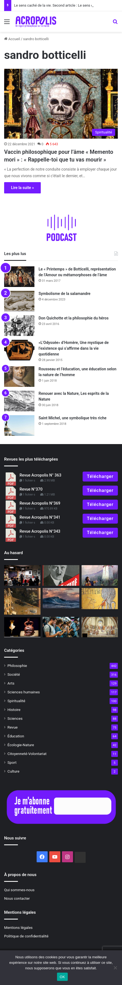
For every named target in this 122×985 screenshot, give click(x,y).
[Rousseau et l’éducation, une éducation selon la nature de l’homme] (19, 376)
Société (13, 674)
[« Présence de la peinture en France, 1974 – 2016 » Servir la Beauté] (22, 601)
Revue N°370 (31, 489)
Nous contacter (17, 898)
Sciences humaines (23, 692)
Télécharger (100, 476)
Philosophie (17, 665)
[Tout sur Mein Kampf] (61, 575)
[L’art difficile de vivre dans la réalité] (61, 627)
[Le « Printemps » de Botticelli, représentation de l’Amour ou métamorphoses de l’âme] (19, 276)
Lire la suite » (22, 187)
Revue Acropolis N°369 (40, 503)
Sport (12, 762)
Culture (13, 771)
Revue (12, 727)
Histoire (13, 709)
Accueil (12, 39)
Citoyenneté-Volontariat (27, 753)
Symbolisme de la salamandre (64, 293)
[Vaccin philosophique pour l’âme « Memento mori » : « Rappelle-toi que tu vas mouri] (61, 104)
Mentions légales (18, 927)
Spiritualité (16, 701)
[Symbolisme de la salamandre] (19, 301)
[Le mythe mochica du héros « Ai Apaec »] (22, 627)
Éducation (15, 736)
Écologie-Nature (20, 745)
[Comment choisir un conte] (100, 575)
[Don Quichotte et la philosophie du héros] (19, 325)
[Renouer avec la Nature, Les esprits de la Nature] (19, 401)
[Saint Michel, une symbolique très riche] (19, 425)
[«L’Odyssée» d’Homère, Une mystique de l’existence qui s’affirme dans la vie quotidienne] (19, 350)
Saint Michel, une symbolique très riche (73, 418)
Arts (10, 683)
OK (62, 977)
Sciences (15, 718)
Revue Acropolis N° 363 (40, 475)
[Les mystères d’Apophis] (100, 598)
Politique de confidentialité (26, 936)
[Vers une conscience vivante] (61, 598)
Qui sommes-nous (19, 890)
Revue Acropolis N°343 (40, 531)
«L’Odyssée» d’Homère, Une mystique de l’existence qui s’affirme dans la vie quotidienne (74, 348)
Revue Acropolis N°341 (40, 517)
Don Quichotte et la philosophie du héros (74, 318)
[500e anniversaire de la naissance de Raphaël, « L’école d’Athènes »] (100, 627)
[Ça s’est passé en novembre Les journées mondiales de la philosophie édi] (22, 575)
